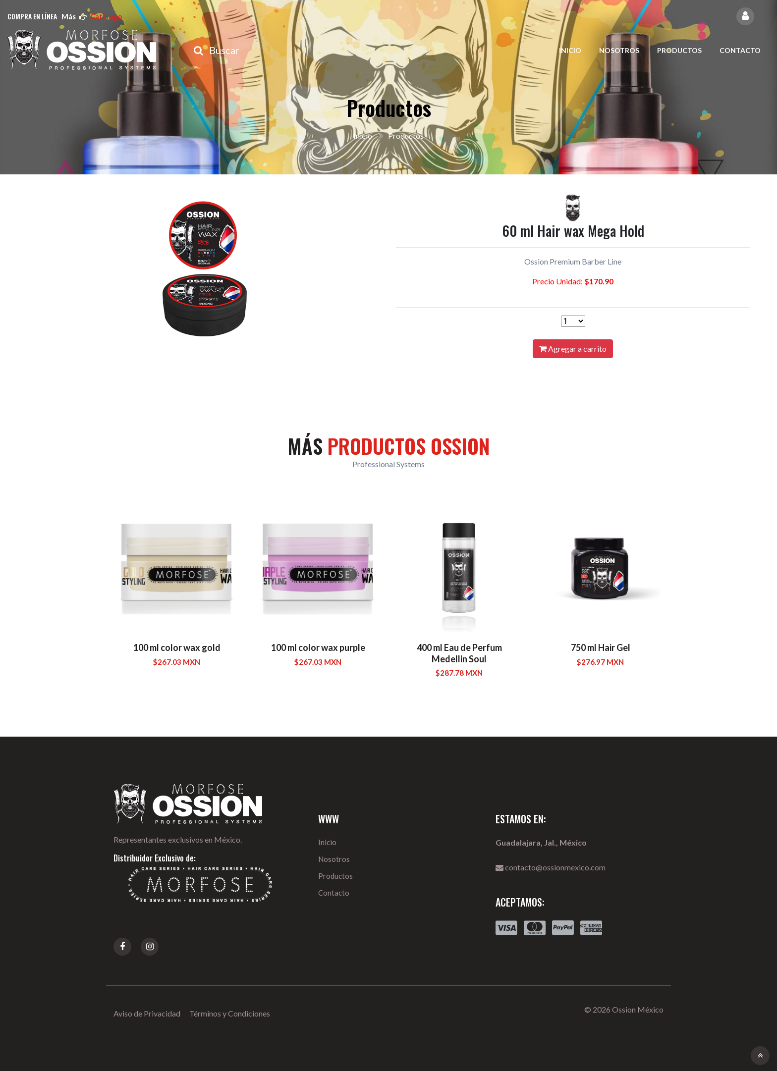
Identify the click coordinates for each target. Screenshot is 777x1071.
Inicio (570, 50)
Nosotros (619, 50)
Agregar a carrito (573, 348)
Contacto (740, 50)
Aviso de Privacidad (146, 1013)
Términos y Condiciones (229, 1013)
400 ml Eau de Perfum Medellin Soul (459, 653)
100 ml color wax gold (177, 647)
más (91, 16)
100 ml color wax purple (318, 647)
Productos (679, 50)
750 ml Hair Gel (600, 647)
